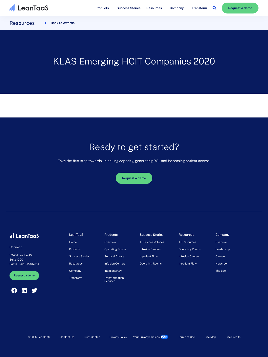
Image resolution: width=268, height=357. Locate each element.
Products (103, 8)
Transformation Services (114, 279)
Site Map (210, 337)
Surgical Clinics (114, 256)
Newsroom (222, 263)
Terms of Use (186, 337)
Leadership (223, 249)
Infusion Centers (114, 263)
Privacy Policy (118, 337)
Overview (110, 242)
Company (178, 8)
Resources (155, 8)
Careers (221, 256)
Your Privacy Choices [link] (146, 337)
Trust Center (92, 337)
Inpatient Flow (113, 270)
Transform (199, 8)
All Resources (187, 242)
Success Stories (128, 8)
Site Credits (233, 337)
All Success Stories (152, 242)
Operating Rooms (115, 249)
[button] (214, 8)
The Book (221, 270)
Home (73, 242)
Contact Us (67, 337)
